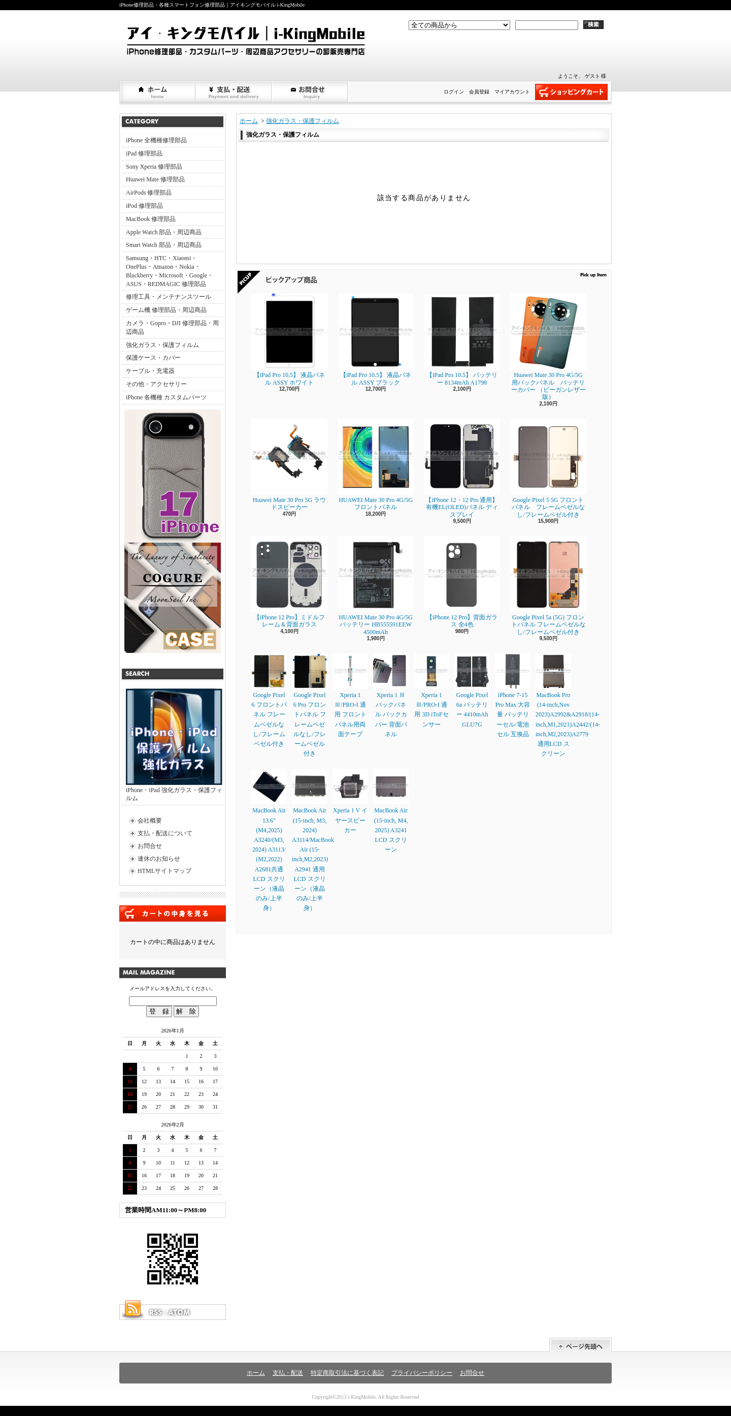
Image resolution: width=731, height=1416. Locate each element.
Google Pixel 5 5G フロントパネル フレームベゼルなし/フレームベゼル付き (548, 468)
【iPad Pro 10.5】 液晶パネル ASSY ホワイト (289, 340)
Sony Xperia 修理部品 (154, 166)
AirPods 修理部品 (149, 192)
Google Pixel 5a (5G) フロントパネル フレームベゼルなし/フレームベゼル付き (548, 586)
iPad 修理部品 (144, 153)
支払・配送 (288, 1372)
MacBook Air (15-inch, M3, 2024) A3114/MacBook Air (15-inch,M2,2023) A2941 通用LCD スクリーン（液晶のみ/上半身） (313, 840)
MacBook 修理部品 (151, 219)
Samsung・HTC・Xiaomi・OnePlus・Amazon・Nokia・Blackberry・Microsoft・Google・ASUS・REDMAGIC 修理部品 (169, 271)
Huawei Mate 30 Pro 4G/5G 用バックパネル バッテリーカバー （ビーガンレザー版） (548, 347)
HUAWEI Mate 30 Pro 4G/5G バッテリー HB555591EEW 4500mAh (376, 586)
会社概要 (150, 820)
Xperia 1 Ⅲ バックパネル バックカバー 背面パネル (391, 695)
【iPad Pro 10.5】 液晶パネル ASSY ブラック (376, 340)
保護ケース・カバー (153, 357)
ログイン (454, 92)
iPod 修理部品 (144, 205)
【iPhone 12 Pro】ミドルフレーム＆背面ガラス (289, 582)
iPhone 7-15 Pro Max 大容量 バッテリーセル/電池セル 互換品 (512, 695)
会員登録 (479, 92)
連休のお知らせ (159, 858)
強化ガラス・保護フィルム (162, 345)
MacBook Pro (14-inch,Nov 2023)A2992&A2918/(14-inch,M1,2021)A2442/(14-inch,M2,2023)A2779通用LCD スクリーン (568, 705)
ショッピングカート (571, 92)
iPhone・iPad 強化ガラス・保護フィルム (174, 745)
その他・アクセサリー (156, 384)
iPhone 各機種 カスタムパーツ (166, 397)
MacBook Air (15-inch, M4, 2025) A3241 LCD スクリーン (391, 811)
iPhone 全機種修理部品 (156, 140)
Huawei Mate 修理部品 (155, 179)
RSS (155, 1312)
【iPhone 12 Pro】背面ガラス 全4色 (462, 582)
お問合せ (310, 92)
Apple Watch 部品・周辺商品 (164, 232)
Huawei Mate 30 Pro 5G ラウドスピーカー (289, 465)
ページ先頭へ (580, 1345)
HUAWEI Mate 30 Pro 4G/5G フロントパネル (376, 465)
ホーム (158, 92)
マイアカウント (512, 92)
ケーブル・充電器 (150, 370)
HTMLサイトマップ (164, 870)
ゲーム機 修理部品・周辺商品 (166, 309)
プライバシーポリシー (421, 1372)
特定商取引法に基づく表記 (347, 1372)
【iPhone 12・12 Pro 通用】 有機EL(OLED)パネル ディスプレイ (462, 468)
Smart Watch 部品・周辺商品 (164, 244)
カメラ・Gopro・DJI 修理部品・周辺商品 (172, 327)
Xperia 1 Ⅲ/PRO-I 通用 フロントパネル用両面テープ (350, 695)
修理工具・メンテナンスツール (168, 296)
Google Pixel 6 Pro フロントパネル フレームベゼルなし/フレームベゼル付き (309, 705)
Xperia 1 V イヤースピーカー (350, 801)
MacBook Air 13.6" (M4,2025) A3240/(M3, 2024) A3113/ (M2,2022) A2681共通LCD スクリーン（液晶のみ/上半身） (269, 840)
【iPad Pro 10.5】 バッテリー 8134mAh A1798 (462, 340)
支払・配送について (234, 92)
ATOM (180, 1312)
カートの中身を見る (172, 913)
